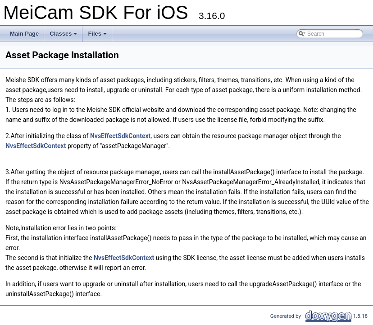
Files (97, 33)
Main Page (24, 33)
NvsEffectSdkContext (120, 135)
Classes (63, 33)
